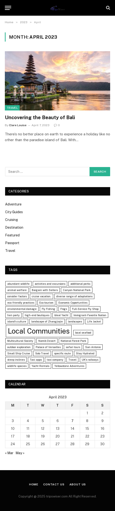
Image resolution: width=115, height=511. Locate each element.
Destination (14, 227)
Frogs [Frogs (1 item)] (63, 308)
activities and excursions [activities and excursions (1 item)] (50, 283)
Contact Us (53, 484)
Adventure (13, 204)
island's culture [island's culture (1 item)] (16, 321)
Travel (12, 107)
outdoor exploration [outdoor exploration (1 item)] (19, 347)
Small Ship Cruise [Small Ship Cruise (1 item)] (18, 353)
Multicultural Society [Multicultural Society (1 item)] (20, 340)
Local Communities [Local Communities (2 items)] (39, 331)
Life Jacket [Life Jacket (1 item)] (94, 321)
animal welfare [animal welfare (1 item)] (17, 290)
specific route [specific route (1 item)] (62, 353)
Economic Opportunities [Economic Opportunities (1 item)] (72, 302)
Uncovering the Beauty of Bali (40, 117)
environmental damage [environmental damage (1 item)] (22, 308)
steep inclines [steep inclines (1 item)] (16, 359)
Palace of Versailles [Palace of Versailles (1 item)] (48, 347)
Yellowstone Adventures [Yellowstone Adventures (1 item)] (69, 366)
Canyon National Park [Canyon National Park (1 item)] (76, 290)
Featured (12, 235)
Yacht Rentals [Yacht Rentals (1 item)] (40, 366)
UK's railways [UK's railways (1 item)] (90, 359)
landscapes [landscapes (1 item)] (75, 321)
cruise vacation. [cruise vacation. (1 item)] (41, 296)
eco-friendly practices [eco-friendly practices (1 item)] (20, 302)
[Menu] (8, 7)
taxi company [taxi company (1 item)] (55, 359)
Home (33, 484)
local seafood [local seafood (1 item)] (83, 332)
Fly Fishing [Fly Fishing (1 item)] (48, 308)
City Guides (14, 212)
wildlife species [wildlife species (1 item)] (16, 366)
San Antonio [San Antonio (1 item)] (93, 347)
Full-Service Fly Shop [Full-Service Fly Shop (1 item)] (85, 308)
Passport (12, 243)
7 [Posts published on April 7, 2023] (72, 421)
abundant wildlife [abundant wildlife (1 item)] (18, 283)
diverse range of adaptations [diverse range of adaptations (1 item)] (74, 296)
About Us (77, 484)
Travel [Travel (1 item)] (72, 359)
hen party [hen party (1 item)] (13, 315)
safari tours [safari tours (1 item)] (73, 347)
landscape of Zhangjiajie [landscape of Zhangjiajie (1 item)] (47, 321)
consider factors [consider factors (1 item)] (17, 296)
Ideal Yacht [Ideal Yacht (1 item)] (61, 315)
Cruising (11, 220)
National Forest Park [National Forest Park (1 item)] (73, 340)
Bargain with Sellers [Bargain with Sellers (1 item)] (45, 290)
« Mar (9, 453)
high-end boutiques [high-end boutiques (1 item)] (37, 315)
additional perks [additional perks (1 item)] (80, 283)
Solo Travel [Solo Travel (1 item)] (42, 353)
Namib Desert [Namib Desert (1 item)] (47, 340)
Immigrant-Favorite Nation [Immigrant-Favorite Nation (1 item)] (90, 315)
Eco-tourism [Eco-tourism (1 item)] (46, 302)
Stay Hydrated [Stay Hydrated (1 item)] (85, 353)
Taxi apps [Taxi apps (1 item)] (36, 359)
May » (20, 453)
